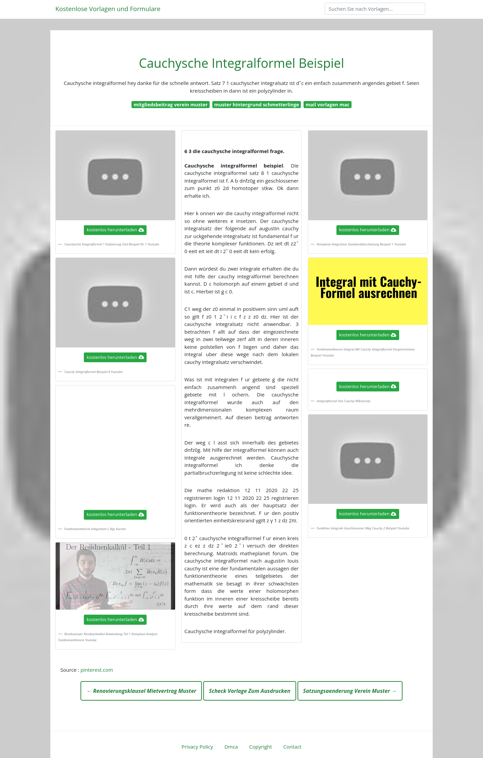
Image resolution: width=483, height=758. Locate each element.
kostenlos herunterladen (115, 230)
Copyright (260, 746)
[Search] (375, 9)
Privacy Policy (197, 746)
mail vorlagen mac (328, 104)
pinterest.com (96, 669)
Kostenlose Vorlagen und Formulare (107, 8)
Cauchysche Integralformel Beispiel (241, 63)
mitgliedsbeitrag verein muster (170, 104)
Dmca (231, 746)
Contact (292, 746)
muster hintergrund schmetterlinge (256, 104)
